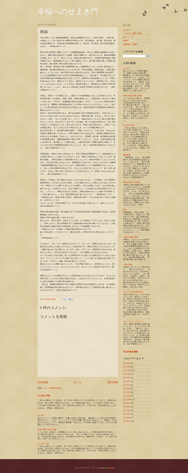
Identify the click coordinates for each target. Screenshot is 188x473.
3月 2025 (127, 363)
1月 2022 (127, 421)
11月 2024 (127, 370)
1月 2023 (127, 396)
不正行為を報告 (130, 351)
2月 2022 (127, 418)
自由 (125, 210)
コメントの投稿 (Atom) (51, 388)
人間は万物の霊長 (130, 237)
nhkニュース (128, 37)
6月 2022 (127, 403)
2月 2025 (127, 367)
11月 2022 (127, 399)
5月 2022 (127, 407)
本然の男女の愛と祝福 (46, 430)
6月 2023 (127, 389)
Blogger (111, 468)
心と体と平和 (43, 395)
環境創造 (127, 155)
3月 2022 (127, 414)
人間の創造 (127, 264)
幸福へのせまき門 (67, 11)
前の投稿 (112, 382)
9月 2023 (127, 381)
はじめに (41, 415)
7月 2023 (127, 385)
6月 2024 (127, 374)
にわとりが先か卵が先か (133, 292)
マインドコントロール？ (133, 321)
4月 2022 (127, 410)
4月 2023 (127, 392)
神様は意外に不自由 (131, 182)
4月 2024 (127, 378)
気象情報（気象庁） (131, 44)
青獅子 (126, 41)
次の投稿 (42, 382)
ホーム (78, 382)
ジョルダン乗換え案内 (132, 33)
